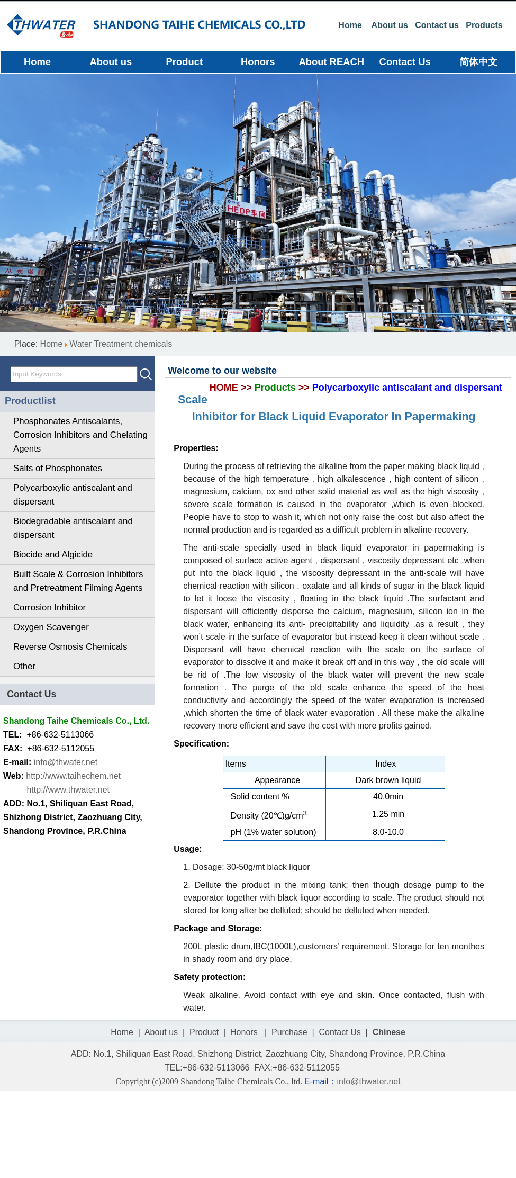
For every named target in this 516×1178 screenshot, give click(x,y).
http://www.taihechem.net (73, 775)
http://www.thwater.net (68, 789)
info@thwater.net (65, 762)
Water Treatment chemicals (120, 343)
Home (51, 343)
